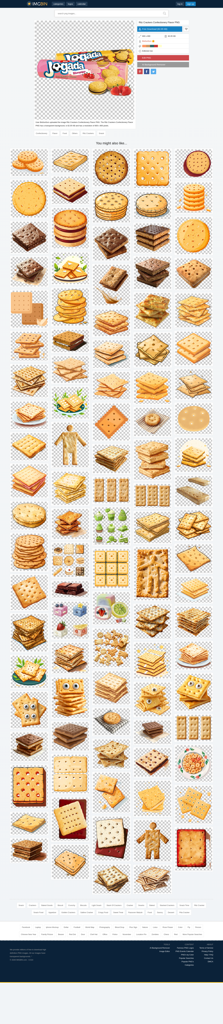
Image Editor (164, 951)
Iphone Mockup (52, 927)
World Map (89, 927)
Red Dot (72, 934)
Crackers (32, 905)
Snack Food (38, 912)
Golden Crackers (68, 912)
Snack (101, 133)
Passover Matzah (135, 912)
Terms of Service (206, 948)
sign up (190, 4)
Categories (189, 965)
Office (105, 934)
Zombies (155, 934)
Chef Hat (93, 934)
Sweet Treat (118, 912)
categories (58, 4)
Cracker (130, 905)
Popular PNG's (188, 961)
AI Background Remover (153, 64)
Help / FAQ (208, 955)
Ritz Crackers (88, 133)
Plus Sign (133, 927)
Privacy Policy (207, 951)
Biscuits (83, 905)
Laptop (38, 927)
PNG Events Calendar (184, 951)
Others (75, 133)
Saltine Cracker (86, 912)
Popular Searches (186, 958)
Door (83, 934)
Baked (152, 905)
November (127, 934)
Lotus (155, 927)
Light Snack (96, 905)
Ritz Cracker (199, 905)
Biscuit (60, 905)
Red (175, 934)
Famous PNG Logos (185, 948)
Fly (189, 927)
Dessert (171, 912)
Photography (104, 927)
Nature (145, 927)
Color (180, 927)
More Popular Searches (192, 934)
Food (65, 133)
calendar (82, 4)
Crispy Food (103, 912)
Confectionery (41, 133)
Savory (160, 912)
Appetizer (52, 912)
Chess (166, 934)
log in (180, 4)
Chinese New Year (28, 934)
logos (70, 4)
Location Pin (141, 934)
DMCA (210, 961)
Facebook (26, 927)
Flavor (54, 133)
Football (77, 927)
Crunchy (71, 905)
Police (114, 934)
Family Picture (47, 934)
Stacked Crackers (167, 905)
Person (198, 927)
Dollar (66, 927)
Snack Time (184, 905)
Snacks (141, 905)
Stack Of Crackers (114, 905)
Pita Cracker (184, 912)
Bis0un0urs (146, 41)
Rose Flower (168, 927)
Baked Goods (47, 905)
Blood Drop (119, 927)
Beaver (61, 934)
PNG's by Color (187, 955)
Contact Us (208, 958)
